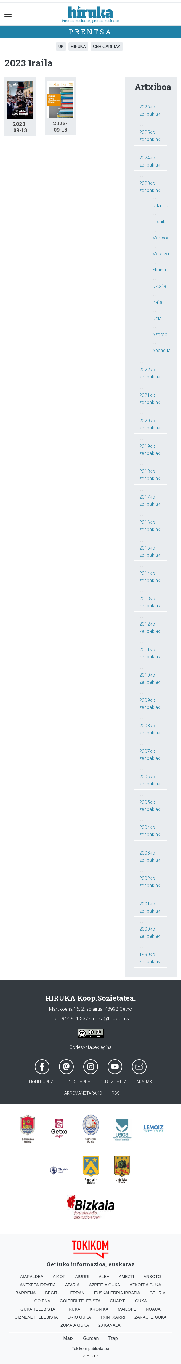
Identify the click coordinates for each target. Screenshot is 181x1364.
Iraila (157, 302)
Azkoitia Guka (145, 1284)
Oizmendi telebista (36, 1317)
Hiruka (78, 46)
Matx (68, 1338)
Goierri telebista (80, 1300)
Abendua (161, 350)
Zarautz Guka (150, 1317)
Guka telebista (37, 1309)
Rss (116, 1093)
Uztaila (159, 286)
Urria (157, 318)
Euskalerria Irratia (117, 1292)
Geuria (158, 1292)
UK (61, 46)
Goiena (42, 1300)
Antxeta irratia (38, 1284)
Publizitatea (113, 1082)
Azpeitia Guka (104, 1284)
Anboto (152, 1276)
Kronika (99, 1309)
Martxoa (161, 238)
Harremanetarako (81, 1093)
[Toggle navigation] (8, 14)
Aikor (59, 1276)
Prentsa (90, 31)
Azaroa (159, 334)
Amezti (126, 1276)
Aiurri (82, 1276)
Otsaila (159, 221)
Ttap (113, 1338)
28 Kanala (109, 1325)
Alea (104, 1276)
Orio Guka (79, 1317)
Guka (141, 1300)
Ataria (72, 1284)
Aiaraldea (32, 1276)
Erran (77, 1292)
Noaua (153, 1309)
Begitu (52, 1292)
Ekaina (159, 270)
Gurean (91, 1338)
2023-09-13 (20, 127)
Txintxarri (112, 1317)
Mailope (127, 1309)
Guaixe (118, 1300)
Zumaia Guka (74, 1325)
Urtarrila (160, 205)
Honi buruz (41, 1082)
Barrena (26, 1292)
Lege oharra (76, 1082)
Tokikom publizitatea (90, 1348)
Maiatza (160, 254)
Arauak (144, 1082)
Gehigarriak (107, 46)
